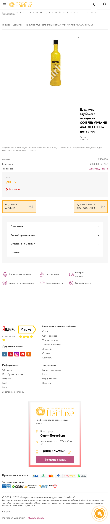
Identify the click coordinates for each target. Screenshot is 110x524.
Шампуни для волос (98, 169)
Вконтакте (4, 354)
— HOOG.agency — (36, 518)
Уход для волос (49, 379)
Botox (44, 374)
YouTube (22, 354)
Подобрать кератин (12, 374)
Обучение (7, 370)
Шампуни (46, 383)
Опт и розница (49, 336)
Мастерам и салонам (13, 392)
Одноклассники (28, 354)
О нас (45, 331)
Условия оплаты (50, 340)
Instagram (16, 354)
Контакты (47, 358)
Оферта (6, 512)
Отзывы (46, 353)
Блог (4, 387)
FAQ (4, 383)
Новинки (6, 379)
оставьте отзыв (8, 337)
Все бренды (8, 13)
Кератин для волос (51, 370)
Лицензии (47, 349)
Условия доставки (51, 344)
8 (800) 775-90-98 (53, 451)
